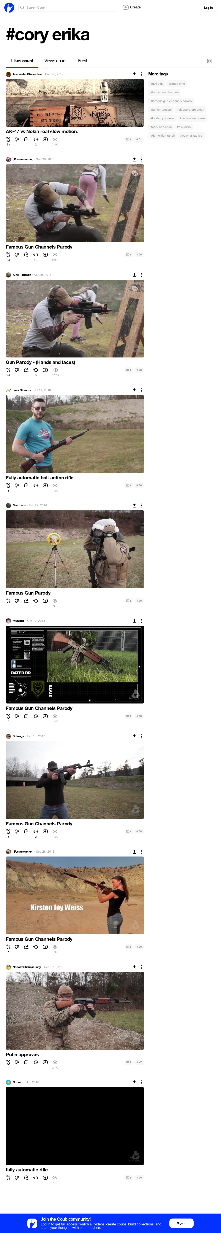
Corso (17, 1082)
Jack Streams (22, 390)
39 (139, 254)
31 (139, 139)
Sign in (181, 1223)
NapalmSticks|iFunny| (27, 967)
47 (139, 1062)
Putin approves (22, 1055)
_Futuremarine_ (23, 159)
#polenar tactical (191, 136)
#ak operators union (190, 110)
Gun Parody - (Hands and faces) (40, 362)
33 (139, 370)
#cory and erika (161, 127)
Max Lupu (19, 505)
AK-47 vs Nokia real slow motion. (42, 132)
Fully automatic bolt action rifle (40, 478)
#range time (177, 84)
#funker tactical (161, 110)
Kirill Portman (22, 274)
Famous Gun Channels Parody (39, 247)
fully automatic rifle (27, 1170)
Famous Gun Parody (28, 593)
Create (131, 7)
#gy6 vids (156, 84)
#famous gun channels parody (171, 101)
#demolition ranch (162, 136)
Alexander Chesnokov (27, 74)
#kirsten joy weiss (162, 118)
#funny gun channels (164, 92)
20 (139, 485)
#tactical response (192, 118)
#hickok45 (184, 127)
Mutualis (18, 620)
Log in (208, 8)
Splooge (18, 736)
